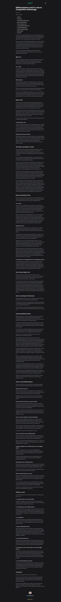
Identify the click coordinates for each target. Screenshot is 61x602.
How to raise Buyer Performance (23, 25)
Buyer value (19, 18)
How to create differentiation (22, 29)
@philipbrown (31, 595)
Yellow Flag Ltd (30, 599)
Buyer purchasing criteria (22, 22)
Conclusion (19, 32)
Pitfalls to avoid (20, 30)
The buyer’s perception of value (23, 20)
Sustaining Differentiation (22, 27)
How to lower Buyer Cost (21, 23)
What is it (19, 17)
